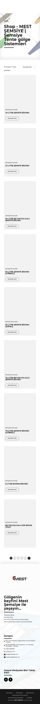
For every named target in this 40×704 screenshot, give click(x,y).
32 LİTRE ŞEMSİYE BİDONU (17, 166)
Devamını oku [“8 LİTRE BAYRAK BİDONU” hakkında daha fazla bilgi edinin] (12, 489)
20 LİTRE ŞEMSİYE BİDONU (17, 113)
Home (6, 21)
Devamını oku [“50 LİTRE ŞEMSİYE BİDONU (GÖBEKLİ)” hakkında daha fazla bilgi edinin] (12, 279)
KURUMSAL (19, 693)
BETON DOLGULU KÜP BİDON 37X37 (18, 526)
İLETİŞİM (29, 697)
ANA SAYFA (9, 693)
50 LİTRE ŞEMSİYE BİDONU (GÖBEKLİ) (17, 273)
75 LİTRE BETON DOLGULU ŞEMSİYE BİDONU (17, 379)
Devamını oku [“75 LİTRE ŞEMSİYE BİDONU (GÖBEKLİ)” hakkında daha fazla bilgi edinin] (12, 438)
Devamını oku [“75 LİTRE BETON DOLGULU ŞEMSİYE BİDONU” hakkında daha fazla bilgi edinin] (12, 385)
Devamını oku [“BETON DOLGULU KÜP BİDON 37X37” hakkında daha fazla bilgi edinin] (12, 533)
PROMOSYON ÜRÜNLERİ (15, 697)
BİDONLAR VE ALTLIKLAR (11, 109)
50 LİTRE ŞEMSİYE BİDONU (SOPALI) (17, 325)
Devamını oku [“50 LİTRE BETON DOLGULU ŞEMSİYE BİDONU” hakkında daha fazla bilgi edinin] (12, 226)
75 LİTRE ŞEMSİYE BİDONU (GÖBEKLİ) (17, 432)
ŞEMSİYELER (30, 693)
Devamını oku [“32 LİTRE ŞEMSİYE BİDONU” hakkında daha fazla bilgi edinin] (12, 171)
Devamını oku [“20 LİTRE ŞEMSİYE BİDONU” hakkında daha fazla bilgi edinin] (12, 118)
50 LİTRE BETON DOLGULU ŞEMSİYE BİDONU (17, 219)
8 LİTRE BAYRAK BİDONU (16, 484)
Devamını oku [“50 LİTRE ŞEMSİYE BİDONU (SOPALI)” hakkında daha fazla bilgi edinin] (12, 332)
